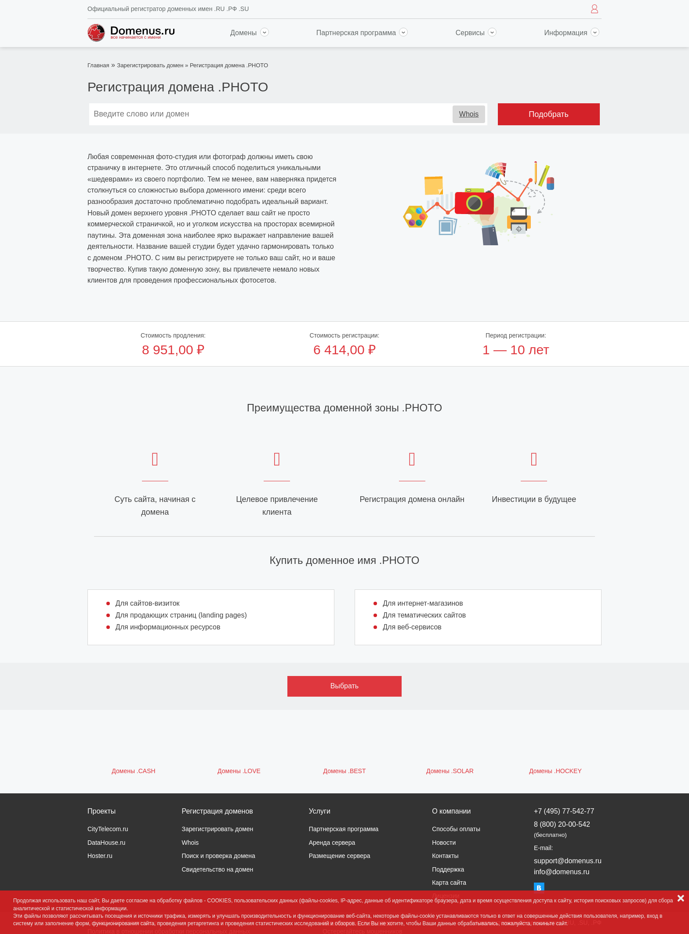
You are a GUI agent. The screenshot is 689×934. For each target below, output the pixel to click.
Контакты (445, 855)
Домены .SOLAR (450, 770)
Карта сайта (449, 882)
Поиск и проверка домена (218, 855)
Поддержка (448, 869)
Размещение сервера (339, 855)
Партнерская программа (362, 32)
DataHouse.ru (106, 842)
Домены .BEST (344, 770)
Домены (249, 32)
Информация (571, 32)
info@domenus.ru (562, 872)
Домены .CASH (133, 770)
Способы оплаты (456, 828)
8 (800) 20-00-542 (562, 829)
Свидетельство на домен (217, 869)
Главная (98, 65)
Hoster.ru (99, 855)
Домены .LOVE (239, 770)
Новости (444, 842)
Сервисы (476, 32)
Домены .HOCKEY (555, 770)
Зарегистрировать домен (150, 65)
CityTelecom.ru (107, 828)
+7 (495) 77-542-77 (564, 811)
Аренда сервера (332, 842)
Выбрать (344, 686)
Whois (469, 114)
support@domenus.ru (568, 861)
